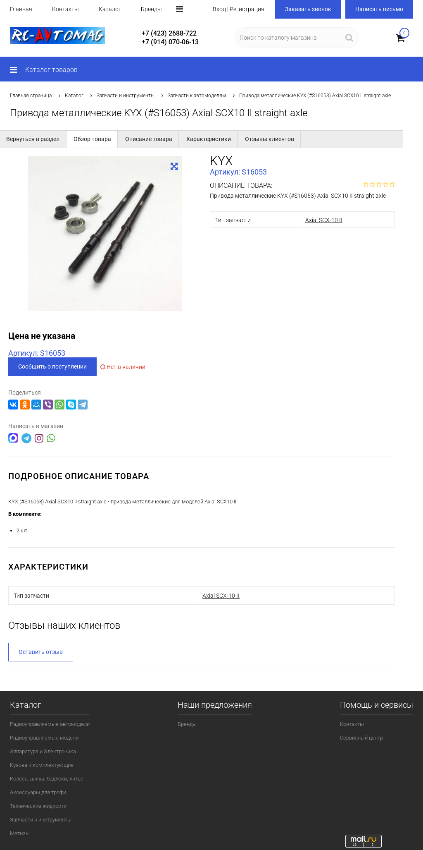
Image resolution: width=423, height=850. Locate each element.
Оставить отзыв (41, 652)
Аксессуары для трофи (38, 792)
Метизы (20, 833)
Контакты (65, 9)
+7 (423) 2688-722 (169, 33)
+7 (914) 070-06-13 (170, 42)
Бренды (151, 9)
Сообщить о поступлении (52, 366)
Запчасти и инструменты (125, 95)
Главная (21, 9)
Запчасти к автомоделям (197, 95)
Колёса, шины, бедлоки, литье (46, 779)
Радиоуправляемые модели (44, 738)
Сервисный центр (361, 738)
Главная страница (31, 95)
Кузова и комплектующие (42, 765)
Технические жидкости (38, 806)
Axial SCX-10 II (323, 220)
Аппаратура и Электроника (43, 751)
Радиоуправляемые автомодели (50, 724)
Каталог (110, 9)
